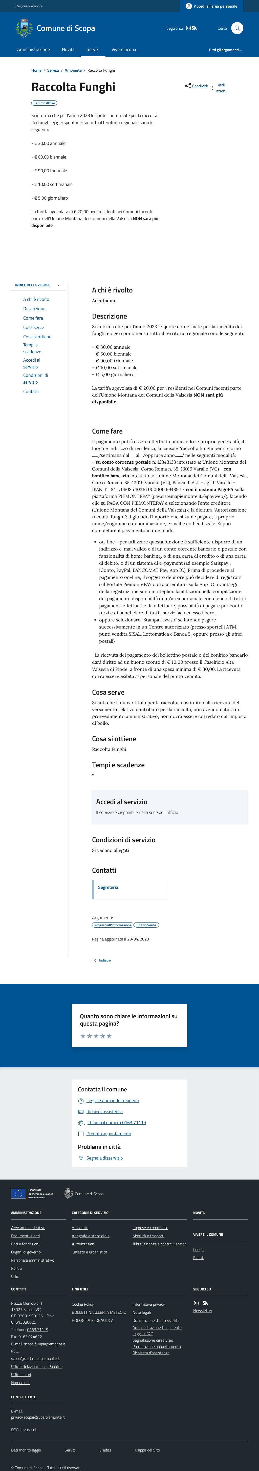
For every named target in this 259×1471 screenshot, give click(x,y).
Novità (68, 49)
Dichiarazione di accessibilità (156, 1320)
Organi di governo (26, 1252)
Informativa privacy (149, 1304)
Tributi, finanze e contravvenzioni (160, 1248)
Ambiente (73, 70)
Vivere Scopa (124, 49)
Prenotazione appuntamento (157, 1346)
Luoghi (198, 1249)
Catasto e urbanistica (89, 1252)
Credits (105, 1450)
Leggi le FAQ (143, 1334)
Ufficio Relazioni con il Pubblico (36, 1366)
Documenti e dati (25, 1236)
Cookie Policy (83, 1304)
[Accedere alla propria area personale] (211, 6)
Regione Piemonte (29, 6)
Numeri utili (20, 1383)
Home (36, 70)
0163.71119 (37, 1329)
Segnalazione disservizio (153, 1340)
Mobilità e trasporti (148, 1236)
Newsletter (202, 1310)
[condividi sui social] (196, 86)
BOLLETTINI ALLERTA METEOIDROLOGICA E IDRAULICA (99, 1316)
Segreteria (108, 887)
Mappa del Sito (147, 1450)
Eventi (198, 1257)
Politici (16, 1268)
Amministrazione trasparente (157, 1327)
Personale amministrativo (32, 1260)
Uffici (15, 1276)
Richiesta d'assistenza (151, 1353)
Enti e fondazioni (25, 1244)
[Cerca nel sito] (235, 28)
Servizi (93, 49)
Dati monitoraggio (26, 1450)
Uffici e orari (21, 1374)
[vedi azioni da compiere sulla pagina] (218, 88)
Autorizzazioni (83, 1244)
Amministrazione (33, 49)
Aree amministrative (28, 1228)
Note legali (142, 1312)
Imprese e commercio (150, 1228)
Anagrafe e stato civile (91, 1236)
